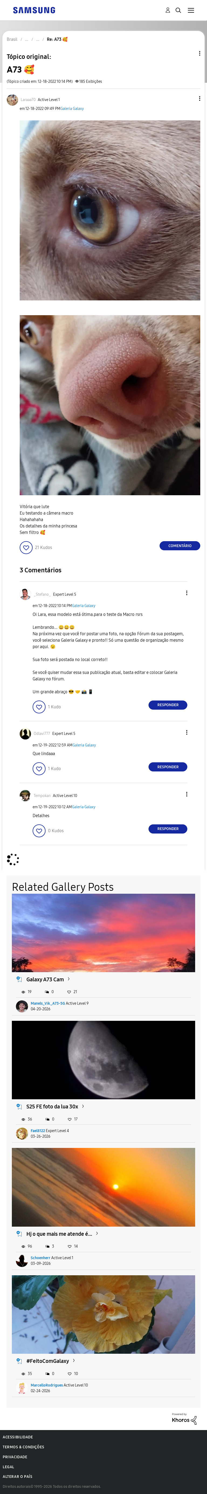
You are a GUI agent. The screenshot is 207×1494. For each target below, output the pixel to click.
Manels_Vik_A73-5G (48, 1003)
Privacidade (15, 1457)
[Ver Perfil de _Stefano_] (42, 594)
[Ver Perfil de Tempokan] (42, 795)
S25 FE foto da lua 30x (52, 1106)
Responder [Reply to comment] (168, 705)
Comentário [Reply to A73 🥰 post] (180, 546)
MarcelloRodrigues (47, 1385)
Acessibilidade (18, 1437)
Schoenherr (40, 1258)
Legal (8, 1467)
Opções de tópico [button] (190, 53)
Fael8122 (38, 1131)
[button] (191, 98)
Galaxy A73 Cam (45, 979)
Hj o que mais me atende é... (59, 1234)
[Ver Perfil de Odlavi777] (42, 733)
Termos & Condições (23, 1447)
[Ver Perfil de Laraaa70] (28, 100)
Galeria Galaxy (72, 108)
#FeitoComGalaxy (47, 1361)
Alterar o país (17, 1476)
